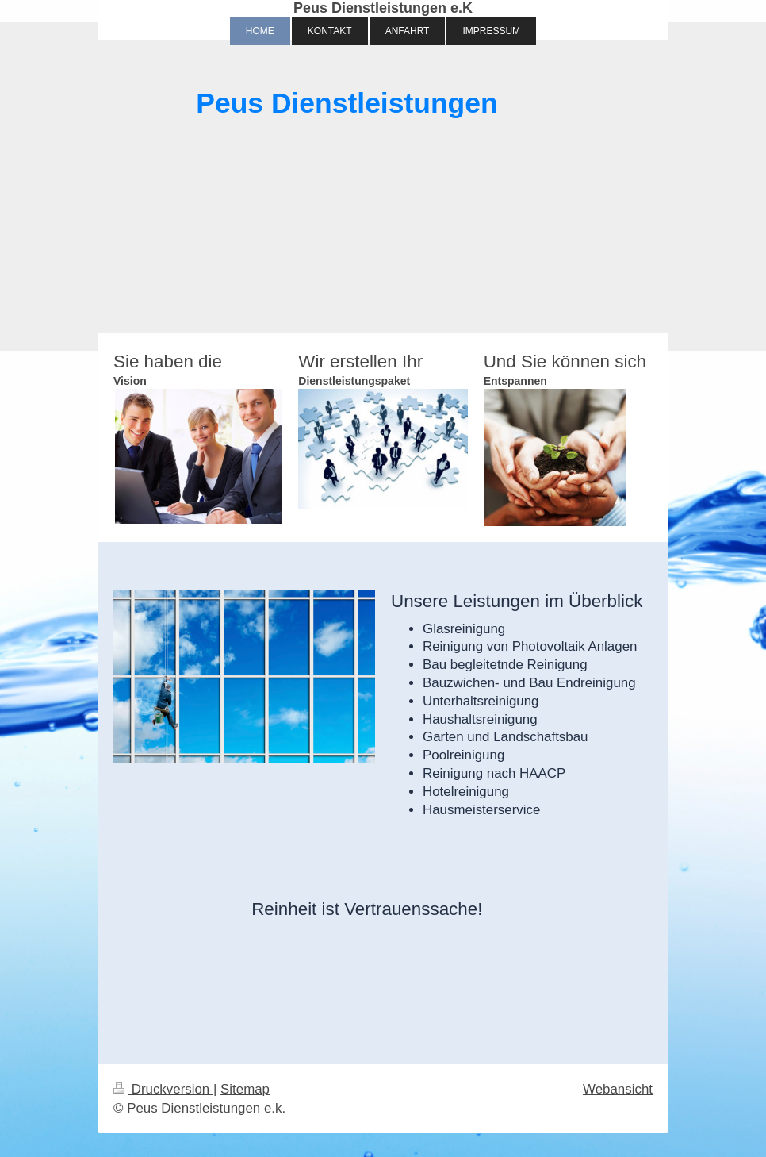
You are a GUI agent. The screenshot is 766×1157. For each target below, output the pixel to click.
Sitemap (245, 1089)
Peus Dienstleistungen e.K (383, 8)
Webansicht (618, 1089)
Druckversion (163, 1089)
